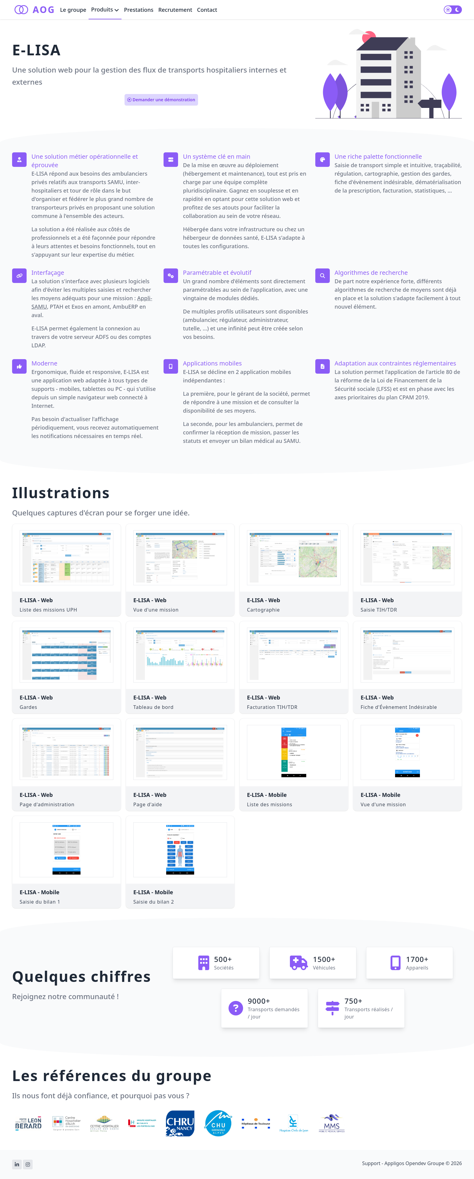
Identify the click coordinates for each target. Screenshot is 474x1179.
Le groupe (73, 9)
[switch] (453, 9)
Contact (207, 9)
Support (371, 1163)
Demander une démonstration (161, 99)
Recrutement (175, 9)
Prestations (138, 9)
